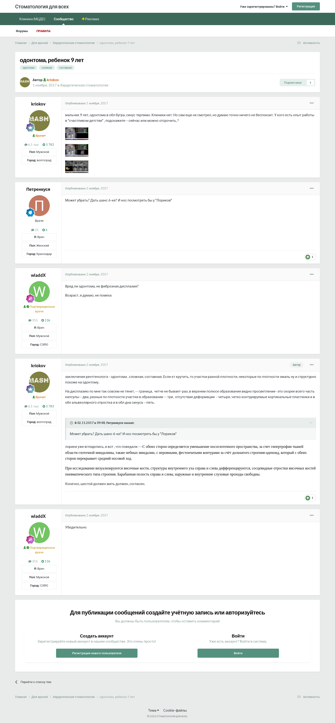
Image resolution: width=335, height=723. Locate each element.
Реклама (92, 19)
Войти (238, 653)
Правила (43, 31)
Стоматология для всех (42, 6)
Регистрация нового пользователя (96, 653)
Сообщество (64, 21)
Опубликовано (86, 103)
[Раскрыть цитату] (72, 423)
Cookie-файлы (175, 710)
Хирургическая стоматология (84, 85)
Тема (153, 710)
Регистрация (306, 6)
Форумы (22, 31)
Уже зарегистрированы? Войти (264, 6)
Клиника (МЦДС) (32, 19)
